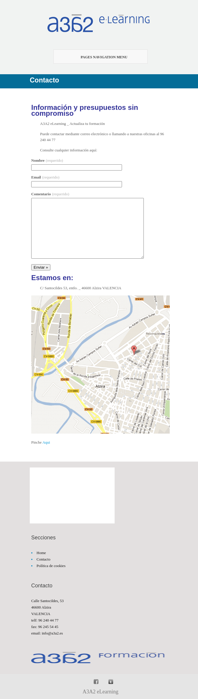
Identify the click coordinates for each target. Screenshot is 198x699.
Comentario (50, 194)
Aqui (46, 442)
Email (45, 177)
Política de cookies (51, 566)
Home (41, 553)
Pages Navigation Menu (97, 57)
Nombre (47, 160)
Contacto (43, 559)
